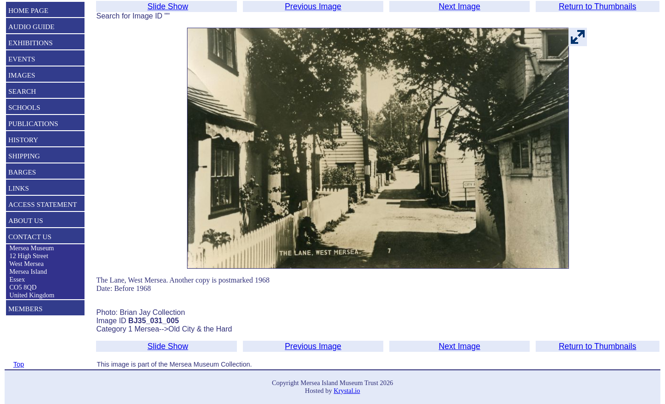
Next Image (459, 6)
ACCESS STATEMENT (42, 204)
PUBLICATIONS (33, 123)
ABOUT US (25, 220)
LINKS (18, 188)
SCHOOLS (24, 107)
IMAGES (21, 75)
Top (18, 364)
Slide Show (167, 6)
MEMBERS (25, 309)
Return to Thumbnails (597, 6)
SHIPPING (24, 156)
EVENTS (21, 59)
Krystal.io (347, 390)
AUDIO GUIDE (31, 26)
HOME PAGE (28, 10)
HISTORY (23, 140)
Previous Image (313, 6)
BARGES (22, 172)
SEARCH (22, 91)
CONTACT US (29, 237)
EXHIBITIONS (30, 43)
